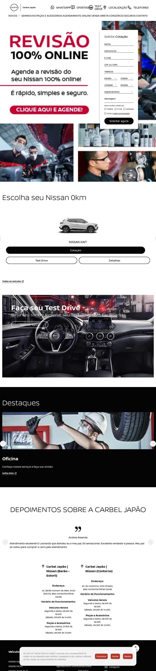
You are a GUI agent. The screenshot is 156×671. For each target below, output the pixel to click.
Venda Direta (100, 15)
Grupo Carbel (85, 598)
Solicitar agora (118, 121)
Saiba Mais (9, 377)
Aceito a (118, 113)
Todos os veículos (13, 185)
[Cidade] (127, 78)
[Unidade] (111, 85)
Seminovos (28, 15)
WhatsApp (130, 109)
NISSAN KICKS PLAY (18, 574)
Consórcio (116, 15)
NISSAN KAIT (15, 565)
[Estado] (111, 78)
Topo (134, 552)
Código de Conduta (66, 615)
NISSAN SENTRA (16, 584)
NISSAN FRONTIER (18, 588)
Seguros (130, 15)
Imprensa (83, 593)
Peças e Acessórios (49, 15)
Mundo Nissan (63, 588)
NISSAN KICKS (15, 570)
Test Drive (41, 164)
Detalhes (114, 164)
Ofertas (60, 574)
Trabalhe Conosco (65, 602)
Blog (58, 593)
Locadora (61, 584)
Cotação (78, 154)
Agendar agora (30, 228)
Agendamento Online (77, 15)
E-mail (119, 109)
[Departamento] (119, 91)
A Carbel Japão (85, 584)
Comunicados (63, 598)
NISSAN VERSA (16, 579)
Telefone (110, 109)
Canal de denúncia (87, 602)
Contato (142, 15)
